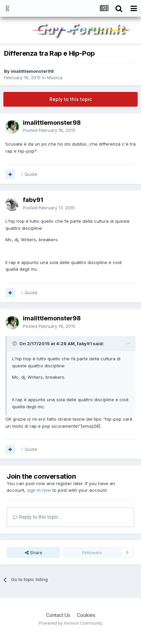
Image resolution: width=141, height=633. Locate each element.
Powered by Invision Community (71, 623)
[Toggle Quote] (15, 343)
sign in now (39, 490)
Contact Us (58, 615)
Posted (49, 130)
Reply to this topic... (37, 517)
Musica (54, 77)
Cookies (86, 615)
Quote (31, 174)
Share (33, 552)
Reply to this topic (70, 99)
